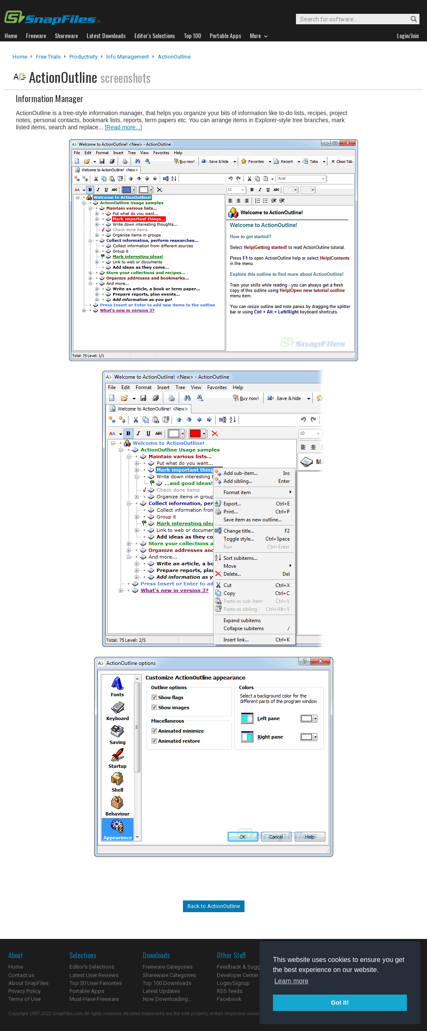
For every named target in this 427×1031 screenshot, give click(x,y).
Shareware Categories (169, 975)
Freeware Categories (168, 967)
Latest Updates (161, 991)
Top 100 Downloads (167, 983)
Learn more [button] (291, 981)
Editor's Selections (91, 967)
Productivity (83, 57)
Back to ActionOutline (214, 906)
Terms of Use (24, 999)
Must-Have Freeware (94, 999)
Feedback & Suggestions (247, 967)
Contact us (21, 975)
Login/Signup (233, 983)
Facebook (229, 999)
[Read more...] (123, 127)
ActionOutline (174, 57)
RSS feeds (229, 991)
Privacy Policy (24, 991)
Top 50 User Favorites (95, 983)
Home (20, 57)
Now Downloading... (167, 999)
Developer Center (237, 975)
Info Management (127, 57)
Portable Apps (86, 991)
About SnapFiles (28, 983)
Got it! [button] (340, 1002)
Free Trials (48, 57)
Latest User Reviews (93, 975)
